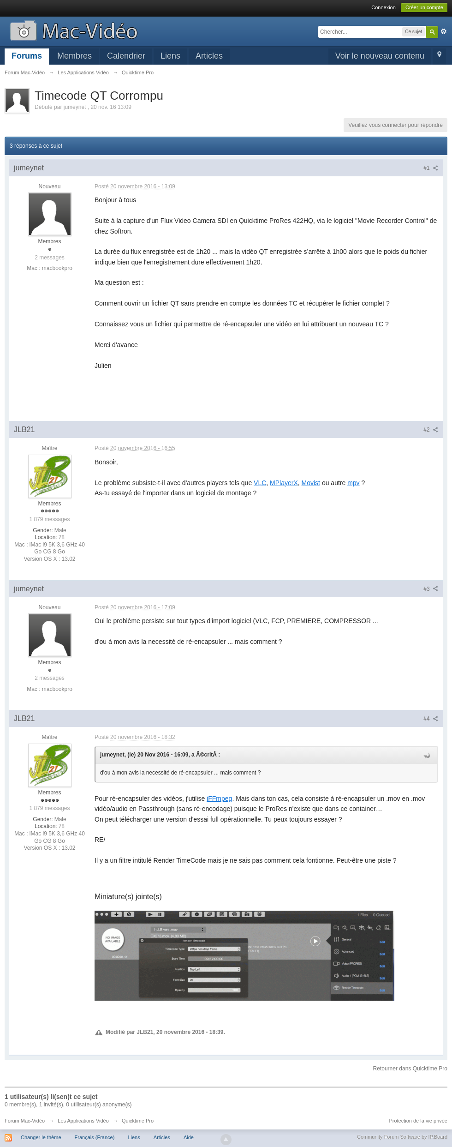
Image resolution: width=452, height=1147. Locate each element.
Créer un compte (424, 7)
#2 (430, 429)
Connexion (383, 7)
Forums (27, 55)
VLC (260, 482)
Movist (311, 482)
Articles (209, 55)
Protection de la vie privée (418, 1120)
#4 (430, 718)
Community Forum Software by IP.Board (402, 1137)
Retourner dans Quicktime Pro (410, 1068)
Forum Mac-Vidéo (25, 1120)
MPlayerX (284, 482)
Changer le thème (41, 1137)
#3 (430, 589)
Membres (74, 55)
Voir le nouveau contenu (379, 55)
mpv (353, 482)
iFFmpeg (219, 798)
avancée (443, 31)
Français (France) (95, 1137)
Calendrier (126, 55)
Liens (170, 55)
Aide (189, 1137)
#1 (430, 168)
